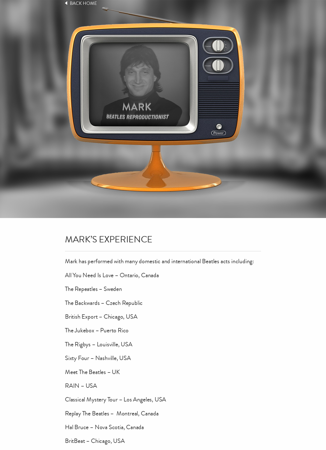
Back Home (83, 3)
